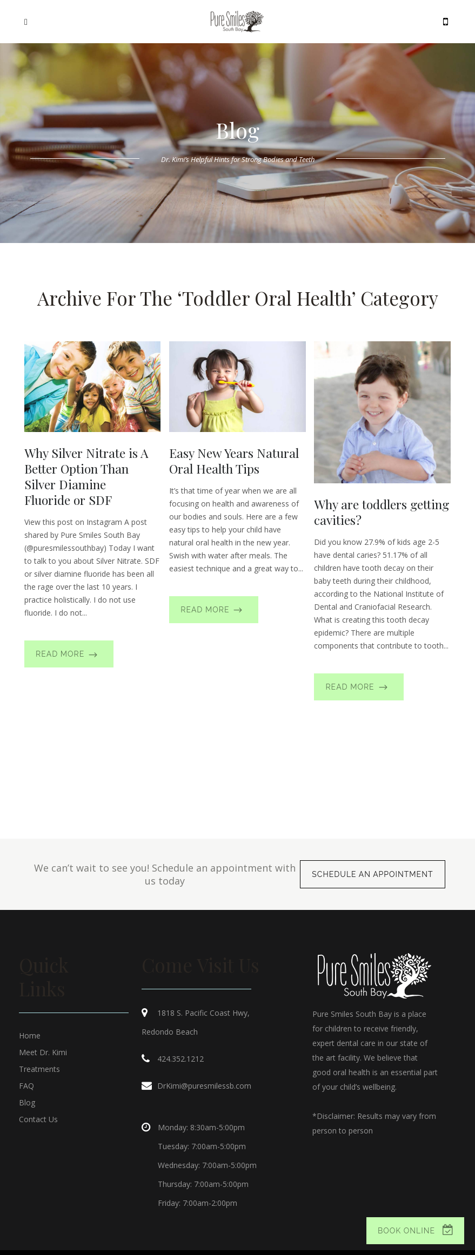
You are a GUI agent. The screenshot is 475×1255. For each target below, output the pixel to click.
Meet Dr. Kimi (43, 1052)
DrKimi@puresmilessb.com (204, 1086)
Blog (27, 1102)
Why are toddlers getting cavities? (381, 512)
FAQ (26, 1086)
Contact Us (38, 1119)
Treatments (39, 1069)
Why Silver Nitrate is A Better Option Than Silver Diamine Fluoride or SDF (86, 476)
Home (30, 1035)
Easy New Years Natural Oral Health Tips (234, 460)
